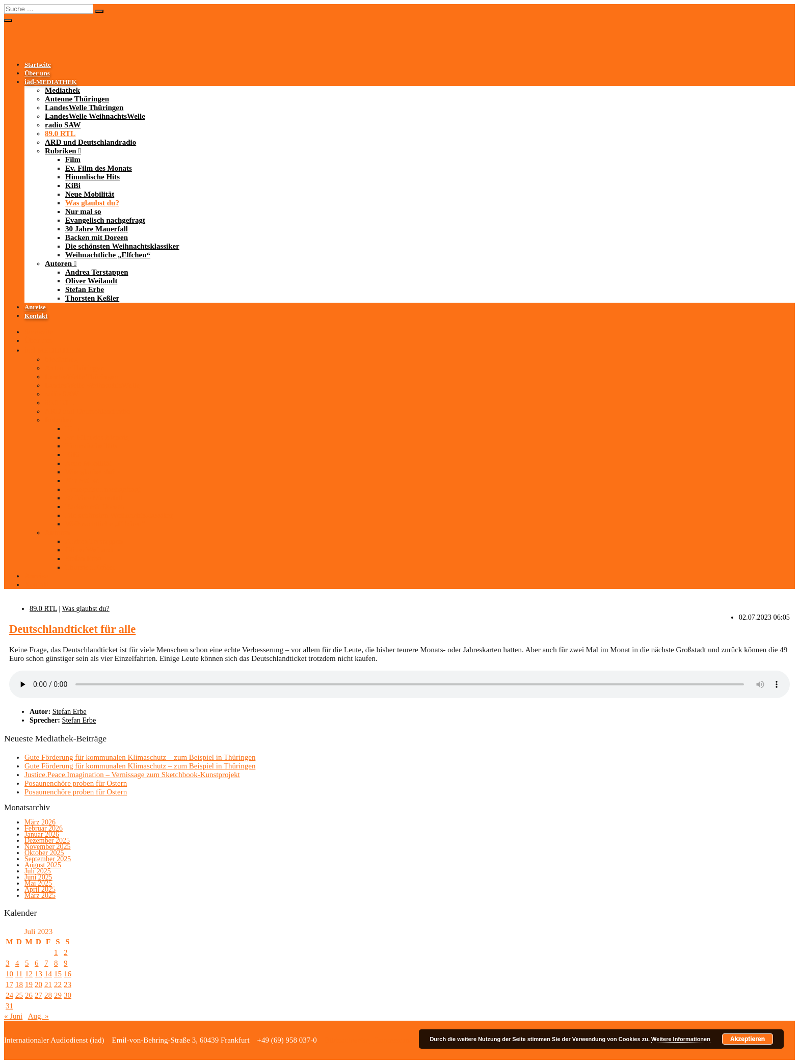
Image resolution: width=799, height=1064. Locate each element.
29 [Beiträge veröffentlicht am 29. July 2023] (58, 995)
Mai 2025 (38, 883)
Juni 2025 (38, 877)
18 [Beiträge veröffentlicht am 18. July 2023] (19, 984)
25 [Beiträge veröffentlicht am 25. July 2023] (19, 995)
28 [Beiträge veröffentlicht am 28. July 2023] (48, 995)
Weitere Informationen (680, 1039)
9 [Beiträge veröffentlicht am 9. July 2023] (66, 963)
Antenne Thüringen (77, 99)
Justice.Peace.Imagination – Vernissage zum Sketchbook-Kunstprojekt (132, 774)
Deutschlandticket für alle (72, 629)
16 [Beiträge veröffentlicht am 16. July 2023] (67, 974)
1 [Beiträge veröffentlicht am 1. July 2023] (56, 952)
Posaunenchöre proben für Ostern (75, 783)
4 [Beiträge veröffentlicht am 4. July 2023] (17, 963)
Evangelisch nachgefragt (105, 220)
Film (73, 159)
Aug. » (38, 1016)
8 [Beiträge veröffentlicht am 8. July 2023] (56, 963)
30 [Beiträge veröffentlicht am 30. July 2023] (67, 995)
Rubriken (60, 151)
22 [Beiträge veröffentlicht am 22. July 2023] (58, 984)
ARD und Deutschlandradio (90, 142)
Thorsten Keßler (92, 298)
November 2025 (47, 846)
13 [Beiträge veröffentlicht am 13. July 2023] (38, 974)
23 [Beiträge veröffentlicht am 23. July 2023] (67, 984)
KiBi (73, 185)
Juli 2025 (37, 871)
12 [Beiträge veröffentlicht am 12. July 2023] (29, 974)
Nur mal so (83, 211)
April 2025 (40, 889)
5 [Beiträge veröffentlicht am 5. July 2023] (27, 963)
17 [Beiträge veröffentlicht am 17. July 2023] (9, 984)
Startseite (37, 64)
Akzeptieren (747, 1039)
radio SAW (63, 125)
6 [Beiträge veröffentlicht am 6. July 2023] (37, 963)
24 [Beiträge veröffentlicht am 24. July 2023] (9, 995)
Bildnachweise (346, 1040)
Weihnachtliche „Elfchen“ (107, 255)
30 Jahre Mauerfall (96, 229)
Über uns (37, 73)
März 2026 (40, 822)
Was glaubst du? (92, 203)
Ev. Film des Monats (98, 168)
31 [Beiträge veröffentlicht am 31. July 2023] (9, 1006)
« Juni (13, 1016)
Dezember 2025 (47, 840)
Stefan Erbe (84, 289)
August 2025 (42, 865)
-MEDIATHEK (50, 82)
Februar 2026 (43, 828)
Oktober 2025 (44, 853)
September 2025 (47, 859)
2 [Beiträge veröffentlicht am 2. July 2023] (66, 952)
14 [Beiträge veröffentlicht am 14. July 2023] (48, 974)
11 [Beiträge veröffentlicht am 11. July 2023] (18, 974)
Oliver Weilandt (91, 281)
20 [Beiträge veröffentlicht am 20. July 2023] (38, 984)
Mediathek (62, 90)
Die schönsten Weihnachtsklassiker (122, 246)
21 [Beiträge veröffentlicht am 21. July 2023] (48, 984)
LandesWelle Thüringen (84, 107)
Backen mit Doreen (96, 237)
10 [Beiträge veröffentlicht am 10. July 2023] (9, 974)
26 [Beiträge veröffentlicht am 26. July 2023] (29, 995)
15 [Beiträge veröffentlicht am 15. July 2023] (58, 974)
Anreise (35, 307)
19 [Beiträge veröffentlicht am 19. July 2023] (29, 984)
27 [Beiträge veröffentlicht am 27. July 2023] (38, 995)
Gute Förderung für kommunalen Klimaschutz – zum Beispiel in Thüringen (139, 757)
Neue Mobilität (89, 194)
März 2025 (40, 895)
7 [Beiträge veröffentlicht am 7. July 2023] (46, 963)
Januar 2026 (41, 834)
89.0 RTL (60, 133)
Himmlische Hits (92, 177)
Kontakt (35, 316)
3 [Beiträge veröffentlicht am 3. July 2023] (8, 963)
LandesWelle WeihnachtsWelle (95, 116)
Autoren (58, 263)
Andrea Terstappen (96, 272)
